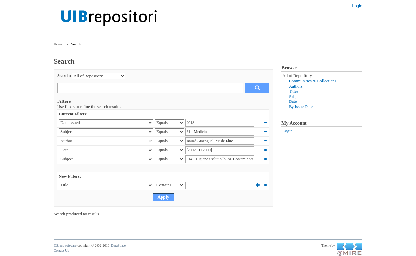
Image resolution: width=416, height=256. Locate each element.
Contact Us (61, 250)
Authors (296, 86)
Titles (293, 91)
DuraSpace (118, 245)
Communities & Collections (312, 80)
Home (58, 44)
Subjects (296, 96)
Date (293, 101)
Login (357, 5)
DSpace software (65, 245)
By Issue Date (301, 106)
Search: (64, 75)
